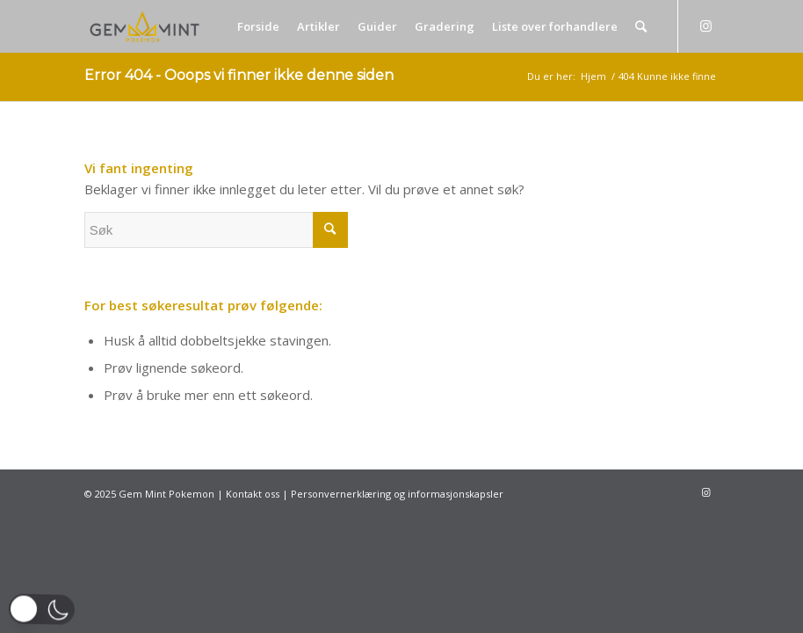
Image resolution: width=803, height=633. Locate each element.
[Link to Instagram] (705, 25)
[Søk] (640, 26)
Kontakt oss (252, 493)
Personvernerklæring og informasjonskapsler (397, 493)
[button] (42, 609)
